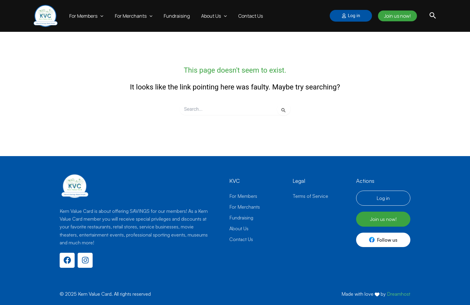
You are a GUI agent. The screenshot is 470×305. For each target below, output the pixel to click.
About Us (208, 15)
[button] (432, 16)
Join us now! (395, 16)
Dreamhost (398, 294)
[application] (100, 15)
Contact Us (242, 16)
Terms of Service (310, 196)
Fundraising (172, 16)
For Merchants (131, 15)
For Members (85, 15)
